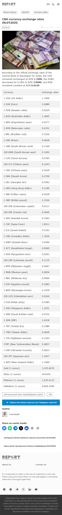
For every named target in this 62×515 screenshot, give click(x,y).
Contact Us (41, 464)
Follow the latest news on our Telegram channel (31, 402)
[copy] (38, 428)
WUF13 (25, 12)
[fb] (4, 428)
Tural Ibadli (11, 414)
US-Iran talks (41, 12)
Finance (6, 28)
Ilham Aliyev (10, 12)
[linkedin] (26, 428)
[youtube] (36, 489)
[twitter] (21, 428)
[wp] (10, 428)
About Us (6, 464)
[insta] (10, 489)
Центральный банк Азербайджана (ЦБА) (23, 394)
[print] (32, 428)
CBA (51, 394)
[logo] (9, 4)
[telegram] (15, 428)
